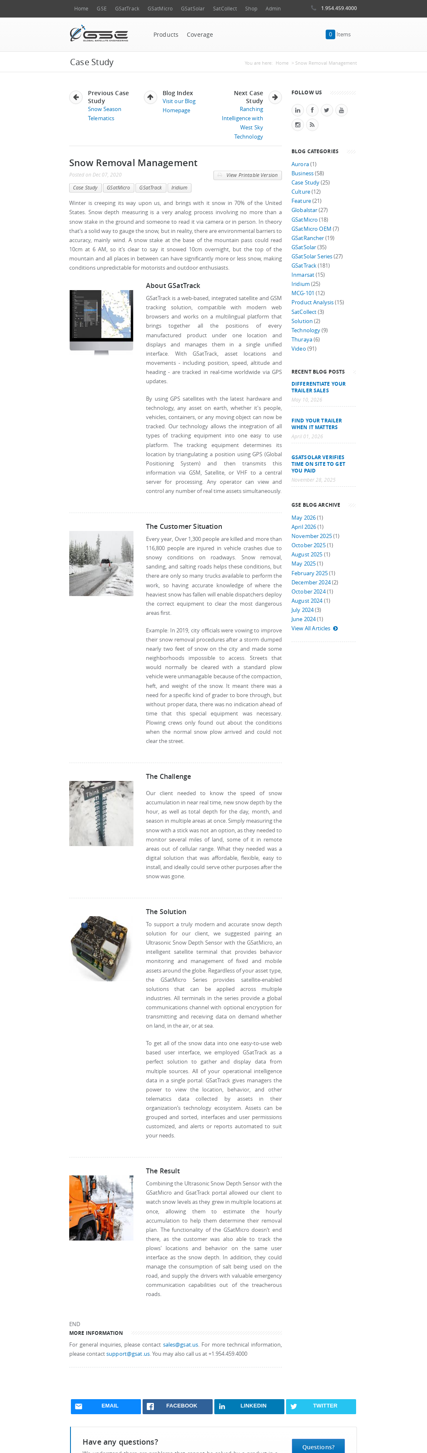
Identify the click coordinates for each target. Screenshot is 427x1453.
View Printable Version (247, 175)
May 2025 (303, 563)
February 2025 (309, 573)
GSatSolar (193, 8)
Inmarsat (302, 274)
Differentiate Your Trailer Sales (318, 387)
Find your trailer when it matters (316, 423)
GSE (101, 8)
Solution (302, 321)
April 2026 (303, 527)
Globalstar (304, 210)
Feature (301, 201)
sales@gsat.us (180, 1344)
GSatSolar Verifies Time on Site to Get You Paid (318, 464)
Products (165, 34)
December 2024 (311, 582)
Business (302, 173)
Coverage (200, 34)
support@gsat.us (128, 1353)
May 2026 (303, 517)
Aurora (300, 164)
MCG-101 (302, 293)
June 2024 (303, 619)
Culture (300, 191)
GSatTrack (127, 8)
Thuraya (301, 339)
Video (298, 348)
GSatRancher (307, 238)
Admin (273, 8)
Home (81, 8)
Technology (305, 330)
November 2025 (311, 536)
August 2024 (307, 600)
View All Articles (314, 628)
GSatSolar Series (311, 256)
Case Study (85, 187)
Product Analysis (312, 302)
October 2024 (308, 591)
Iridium (179, 187)
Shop (251, 8)
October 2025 (308, 545)
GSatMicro (160, 8)
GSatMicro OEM (311, 228)
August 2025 (307, 554)
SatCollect (225, 8)
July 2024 (302, 610)
